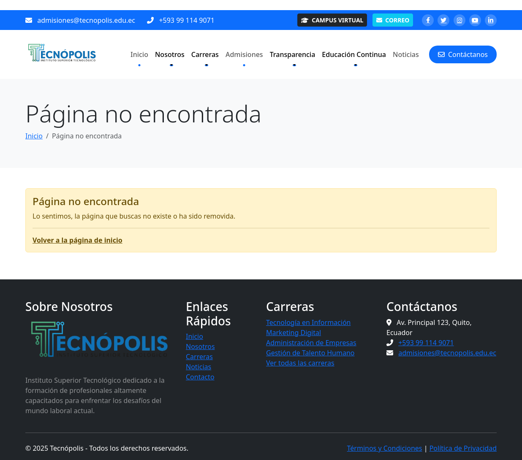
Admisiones (244, 54)
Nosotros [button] (170, 54)
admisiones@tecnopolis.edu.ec (86, 20)
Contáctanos (463, 54)
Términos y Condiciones (384, 448)
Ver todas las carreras (300, 363)
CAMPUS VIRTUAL (332, 20)
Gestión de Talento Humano (310, 352)
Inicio (139, 54)
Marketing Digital (293, 332)
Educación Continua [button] (354, 54)
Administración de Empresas (311, 342)
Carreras (199, 356)
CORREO (393, 20)
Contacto (200, 377)
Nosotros (200, 346)
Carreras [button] (205, 54)
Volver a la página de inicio (77, 240)
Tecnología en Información (308, 322)
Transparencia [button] (292, 54)
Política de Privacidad (463, 448)
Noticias (406, 54)
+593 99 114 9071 (186, 20)
